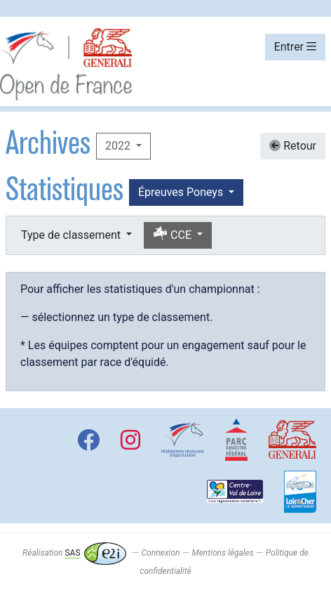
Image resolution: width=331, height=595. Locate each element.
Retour (292, 145)
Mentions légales (222, 553)
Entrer (295, 46)
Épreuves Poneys (182, 192)
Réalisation (74, 553)
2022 (119, 145)
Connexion (161, 553)
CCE (173, 234)
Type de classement (72, 235)
